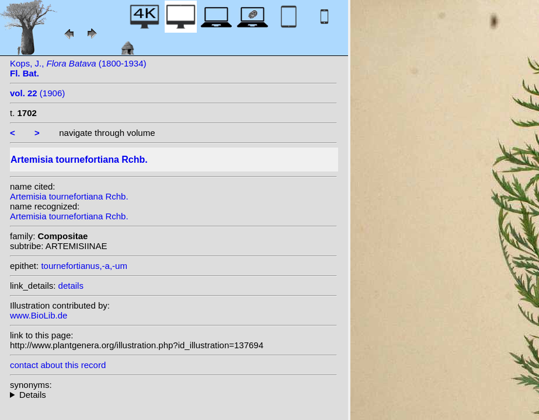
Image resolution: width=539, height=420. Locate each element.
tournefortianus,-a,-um (84, 266)
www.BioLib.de (38, 315)
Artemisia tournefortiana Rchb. (69, 196)
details (71, 285)
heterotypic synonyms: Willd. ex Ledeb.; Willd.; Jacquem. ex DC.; (173, 395)
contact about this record (58, 365)
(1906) (37, 93)
